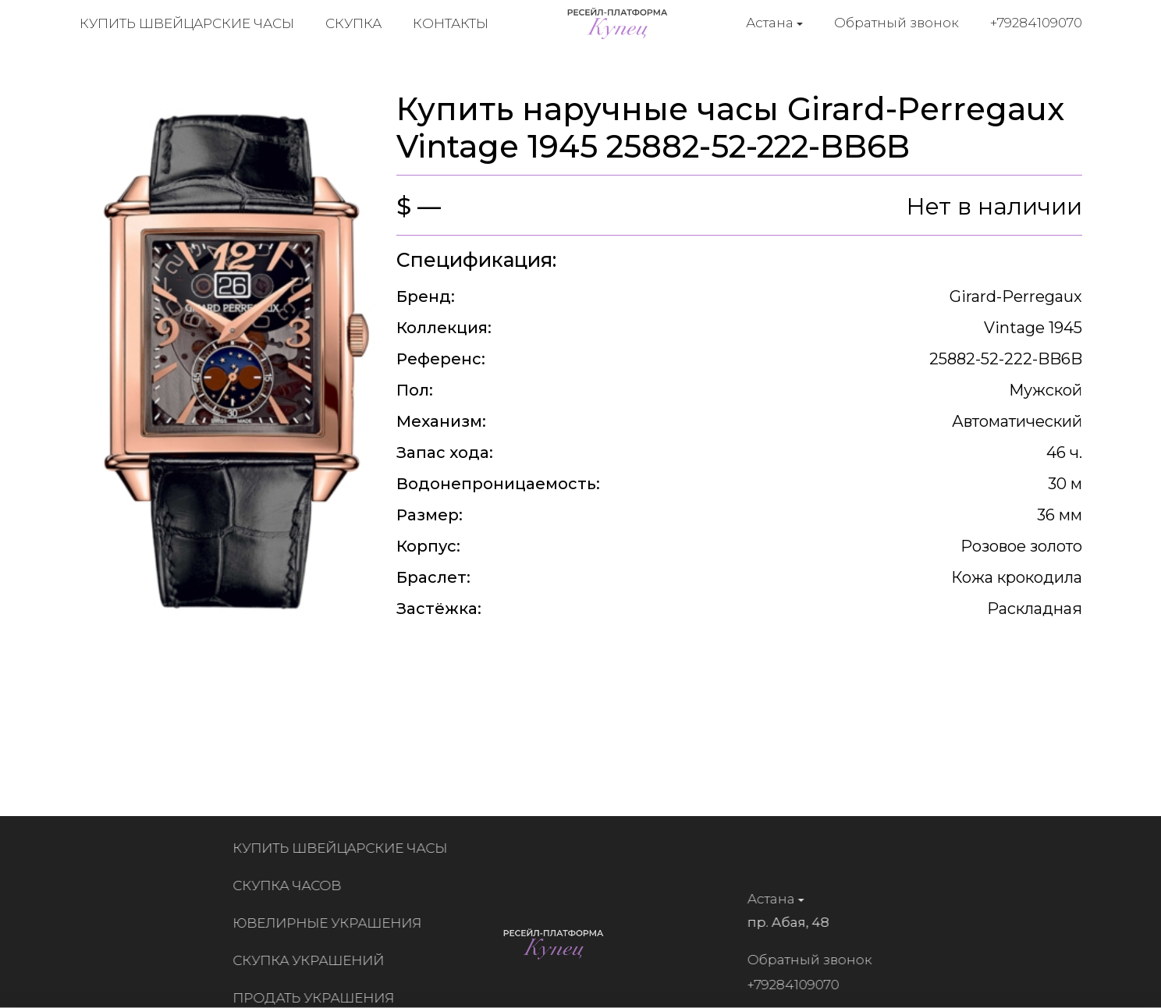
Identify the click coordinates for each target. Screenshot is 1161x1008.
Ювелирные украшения (332, 923)
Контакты (450, 23)
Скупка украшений (313, 960)
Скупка (353, 23)
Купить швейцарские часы (187, 23)
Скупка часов (292, 885)
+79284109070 (1036, 22)
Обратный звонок (896, 22)
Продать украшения (318, 998)
